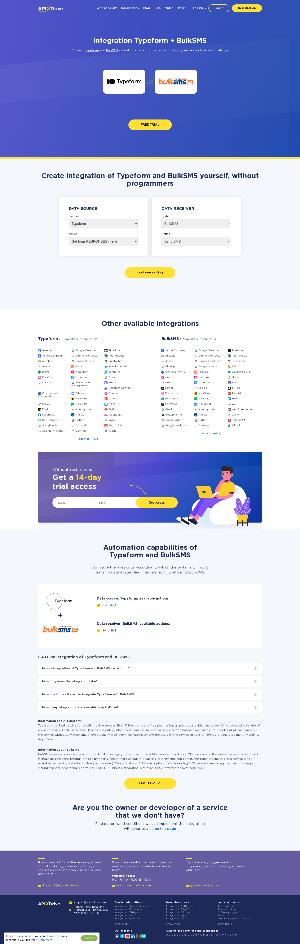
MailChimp (81, 399)
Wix (234, 404)
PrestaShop (115, 361)
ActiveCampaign (52, 356)
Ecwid (46, 409)
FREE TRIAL (150, 124)
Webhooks (115, 415)
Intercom (81, 377)
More (49, 739)
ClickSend (48, 377)
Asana (46, 367)
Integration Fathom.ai (180, 906)
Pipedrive (114, 350)
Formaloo (171, 404)
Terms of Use (226, 906)
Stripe (112, 383)
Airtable (47, 361)
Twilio (112, 409)
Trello (111, 404)
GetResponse (50, 420)
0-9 (234, 935)
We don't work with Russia (234, 919)
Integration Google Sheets (131, 906)
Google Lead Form (210, 361)
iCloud (112, 431)
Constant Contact (120, 388)
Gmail (168, 409)
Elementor (171, 393)
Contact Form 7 (175, 372)
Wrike (112, 420)
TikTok (236, 388)
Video (169, 8)
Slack (111, 377)
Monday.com (83, 409)
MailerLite (81, 404)
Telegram (81, 393)
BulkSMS (112, 50)
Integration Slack (125, 916)
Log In (218, 8)
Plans (181, 8)
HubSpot (80, 367)
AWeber (47, 350)
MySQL (79, 415)
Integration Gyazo (177, 916)
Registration (247, 8)
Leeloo (202, 388)
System (74, 216)
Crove (46, 404)
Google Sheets (84, 361)
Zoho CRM (115, 426)
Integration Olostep (178, 912)
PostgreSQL (116, 356)
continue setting (150, 272)
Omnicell (80, 426)
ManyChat (204, 404)
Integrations (130, 8)
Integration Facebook (128, 909)
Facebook (48, 415)
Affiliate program (228, 912)
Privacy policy (227, 909)
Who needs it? (107, 8)
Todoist (113, 399)
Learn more (45, 940)
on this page (165, 828)
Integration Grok (176, 919)
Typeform (92, 50)
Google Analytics (53, 431)
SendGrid (114, 372)
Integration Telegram (128, 912)
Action (73, 234)
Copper (113, 393)
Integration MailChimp (128, 919)
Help (157, 8)
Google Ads (49, 426)
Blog (146, 8)
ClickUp (47, 383)
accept (89, 938)
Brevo (46, 372)
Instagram (81, 372)
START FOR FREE (150, 783)
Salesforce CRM (118, 367)
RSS (234, 367)
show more (122, 924)
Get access (157, 502)
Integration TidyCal (178, 909)
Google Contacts (86, 356)
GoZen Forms (174, 415)
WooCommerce (242, 409)
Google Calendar (86, 350)
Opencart (81, 431)
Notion (79, 420)
